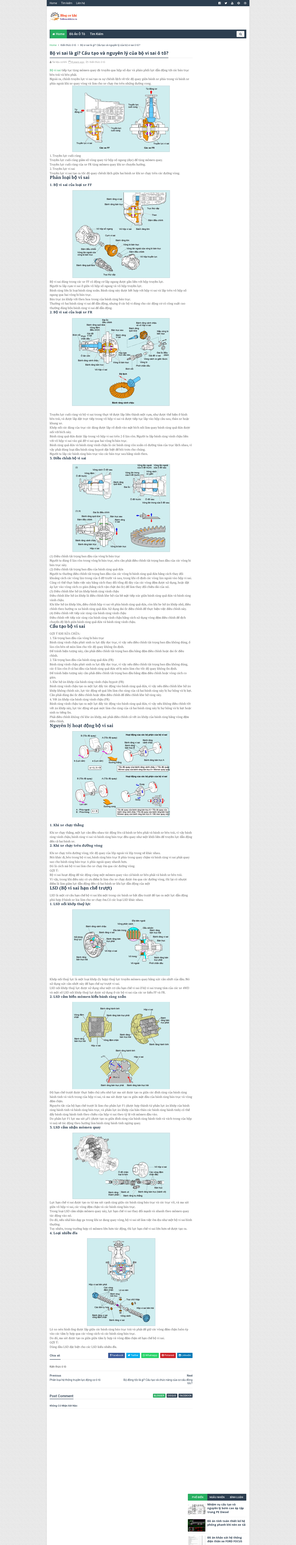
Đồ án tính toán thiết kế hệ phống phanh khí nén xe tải (226, 72)
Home (54, 3)
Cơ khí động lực (199, 152)
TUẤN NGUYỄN (106, 1540)
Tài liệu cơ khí (233, 173)
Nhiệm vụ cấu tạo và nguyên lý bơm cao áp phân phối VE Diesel (226, 107)
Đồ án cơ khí (206, 159)
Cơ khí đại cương (199, 146)
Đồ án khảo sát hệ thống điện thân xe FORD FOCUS (224, 89)
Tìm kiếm (67, 3)
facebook (171, 1435)
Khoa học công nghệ (202, 166)
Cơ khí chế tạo (198, 139)
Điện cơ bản (232, 152)
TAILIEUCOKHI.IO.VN (83, 1540)
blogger (146, 1435)
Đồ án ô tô (78, 34)
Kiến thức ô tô (69, 45)
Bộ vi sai (56, 70)
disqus (158, 1435)
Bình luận (235, 46)
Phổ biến (196, 46)
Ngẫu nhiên (216, 46)
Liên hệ (81, 3)
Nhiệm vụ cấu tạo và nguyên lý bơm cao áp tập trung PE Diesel (225, 57)
